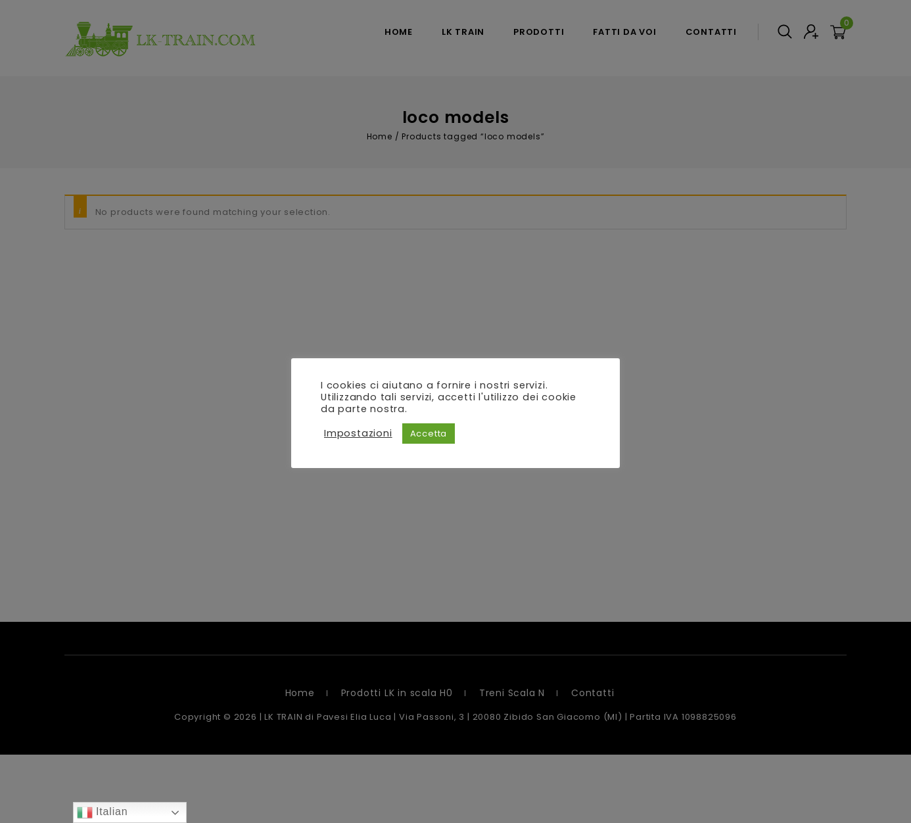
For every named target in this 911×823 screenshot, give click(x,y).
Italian (102, 812)
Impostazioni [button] (358, 433)
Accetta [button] (429, 433)
